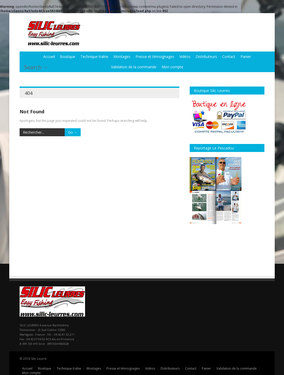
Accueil (49, 56)
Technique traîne (94, 56)
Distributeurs (206, 56)
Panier (245, 56)
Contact (228, 56)
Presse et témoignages (155, 56)
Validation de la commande (133, 66)
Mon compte (172, 66)
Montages (121, 56)
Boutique (67, 56)
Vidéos (184, 56)
